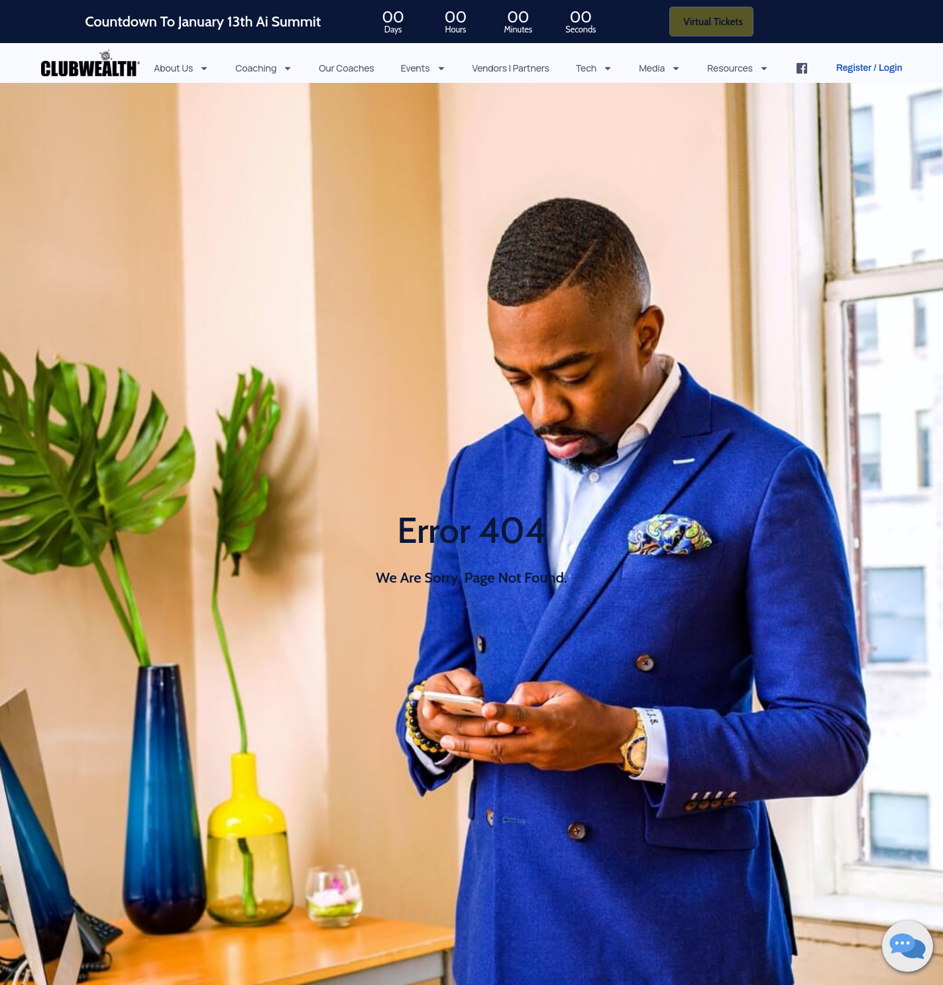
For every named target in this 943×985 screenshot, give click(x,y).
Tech (594, 68)
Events (423, 68)
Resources (738, 68)
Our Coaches (346, 67)
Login (891, 67)
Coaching (263, 68)
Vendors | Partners (510, 67)
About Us (181, 68)
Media (660, 68)
